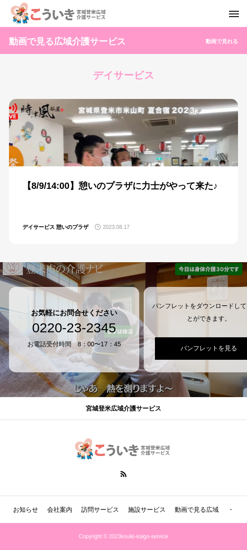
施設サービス (147, 509)
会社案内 (59, 509)
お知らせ (25, 509)
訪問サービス (100, 509)
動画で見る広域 (197, 509)
